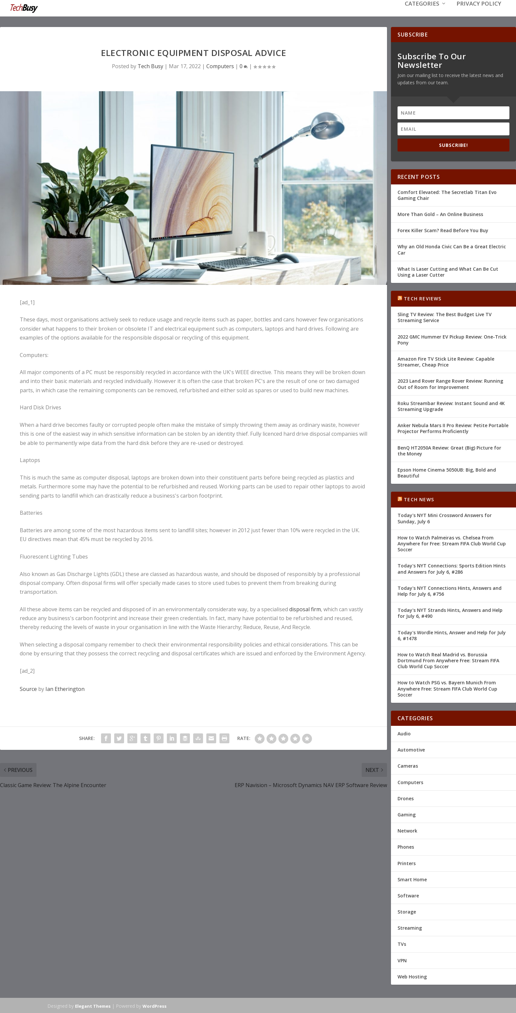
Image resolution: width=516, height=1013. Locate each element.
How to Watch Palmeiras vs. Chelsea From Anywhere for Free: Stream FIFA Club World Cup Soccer (452, 543)
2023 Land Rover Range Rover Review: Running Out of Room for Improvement (450, 383)
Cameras (408, 765)
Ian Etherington (65, 688)
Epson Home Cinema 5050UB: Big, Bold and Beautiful (447, 472)
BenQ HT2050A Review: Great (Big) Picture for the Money (449, 450)
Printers (407, 862)
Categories (422, 14)
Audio (404, 733)
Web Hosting (412, 976)
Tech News (419, 499)
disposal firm (305, 608)
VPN (402, 960)
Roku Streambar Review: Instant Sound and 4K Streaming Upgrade (451, 405)
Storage (407, 911)
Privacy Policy (478, 14)
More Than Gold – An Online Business (440, 213)
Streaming (410, 927)
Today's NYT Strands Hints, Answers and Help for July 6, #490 (450, 612)
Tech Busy (150, 65)
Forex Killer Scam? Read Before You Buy (443, 230)
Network (407, 830)
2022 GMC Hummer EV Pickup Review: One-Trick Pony (452, 339)
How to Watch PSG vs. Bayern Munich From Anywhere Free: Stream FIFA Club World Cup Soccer (447, 688)
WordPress (154, 1005)
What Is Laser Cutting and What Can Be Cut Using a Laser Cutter (448, 271)
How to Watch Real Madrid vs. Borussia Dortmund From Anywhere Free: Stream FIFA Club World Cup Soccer (448, 660)
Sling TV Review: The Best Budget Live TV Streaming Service (445, 317)
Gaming (407, 814)
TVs (402, 943)
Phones (406, 846)
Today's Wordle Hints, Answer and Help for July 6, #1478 (452, 634)
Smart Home (412, 879)
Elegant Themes (93, 1005)
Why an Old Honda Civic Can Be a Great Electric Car (452, 249)
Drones (406, 798)
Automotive (411, 749)
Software (408, 895)
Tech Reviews (422, 298)
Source (28, 688)
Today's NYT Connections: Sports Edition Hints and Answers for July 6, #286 (451, 568)
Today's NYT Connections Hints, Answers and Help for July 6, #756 (450, 590)
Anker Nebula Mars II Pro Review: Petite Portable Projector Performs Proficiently (453, 428)
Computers (220, 65)
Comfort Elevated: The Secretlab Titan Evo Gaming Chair (447, 194)
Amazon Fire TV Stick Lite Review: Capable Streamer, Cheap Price (446, 361)
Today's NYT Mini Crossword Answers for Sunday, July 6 (445, 517)
